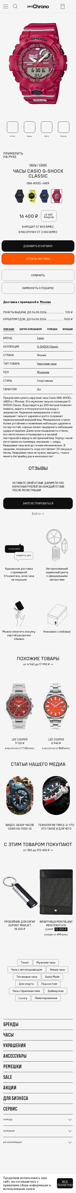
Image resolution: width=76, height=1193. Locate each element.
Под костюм (49, 984)
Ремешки (12, 1066)
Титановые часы (26, 976)
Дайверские (56, 991)
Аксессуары (15, 1056)
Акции (9, 1088)
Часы (8, 1035)
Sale (7, 1077)
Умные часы (57, 969)
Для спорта (26, 984)
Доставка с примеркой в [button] (27, 302)
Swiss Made (52, 976)
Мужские (43, 372)
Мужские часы (45, 962)
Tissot (25, 962)
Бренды (10, 1024)
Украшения (14, 1045)
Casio (40, 338)
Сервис (10, 1109)
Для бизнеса (15, 1098)
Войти (36, 514)
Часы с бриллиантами (26, 991)
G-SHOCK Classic (47, 346)
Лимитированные (46, 998)
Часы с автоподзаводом (26, 969)
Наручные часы (47, 363)
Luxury (23, 998)
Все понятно (65, 1183)
